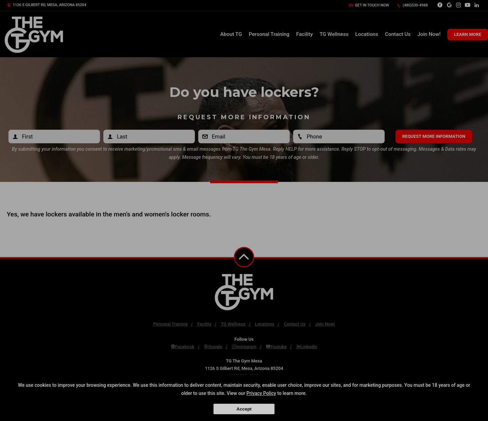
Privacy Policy (261, 393)
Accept (244, 409)
